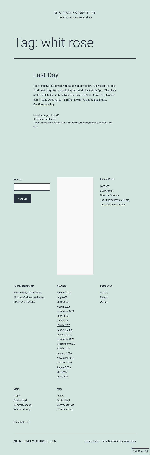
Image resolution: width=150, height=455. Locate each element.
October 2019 (64, 362)
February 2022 (65, 330)
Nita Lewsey (20, 292)
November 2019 (65, 357)
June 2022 (62, 315)
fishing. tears (60, 122)
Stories (51, 119)
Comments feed (22, 404)
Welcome (36, 292)
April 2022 (62, 320)
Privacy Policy (92, 441)
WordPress (130, 441)
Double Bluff (106, 190)
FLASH (103, 292)
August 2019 (64, 367)
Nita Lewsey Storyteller (75, 13)
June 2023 (62, 301)
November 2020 (65, 339)
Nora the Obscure (109, 195)
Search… (18, 179)
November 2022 (65, 311)
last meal (93, 122)
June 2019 (62, 376)
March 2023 (63, 306)
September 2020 (66, 343)
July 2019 (62, 371)
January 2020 (64, 353)
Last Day (46, 75)
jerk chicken (73, 122)
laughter (103, 122)
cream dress (47, 122)
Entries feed (20, 400)
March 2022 (63, 325)
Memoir (104, 297)
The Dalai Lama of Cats (112, 204)
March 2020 (63, 348)
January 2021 (64, 334)
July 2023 (62, 297)
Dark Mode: (140, 451)
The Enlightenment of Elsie (114, 200)
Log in (17, 395)
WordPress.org (22, 409)
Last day (84, 122)
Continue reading (43, 104)
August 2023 (64, 292)
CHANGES (29, 301)
